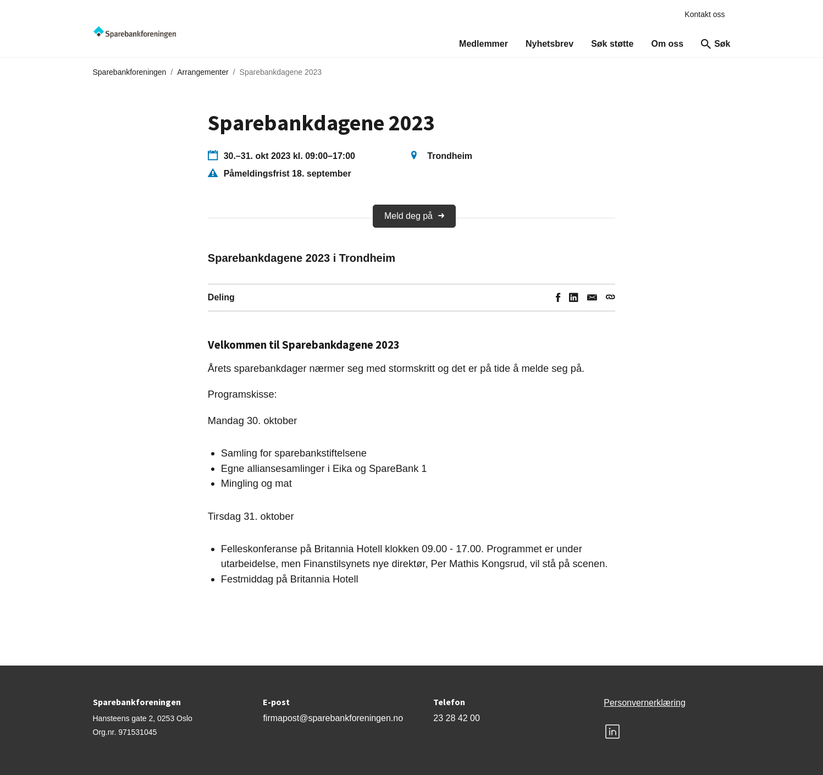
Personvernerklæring (645, 702)
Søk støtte (612, 43)
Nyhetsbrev (549, 43)
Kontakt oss (704, 14)
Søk (715, 44)
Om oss (667, 43)
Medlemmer (483, 43)
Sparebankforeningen (130, 72)
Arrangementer (202, 72)
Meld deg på (414, 216)
